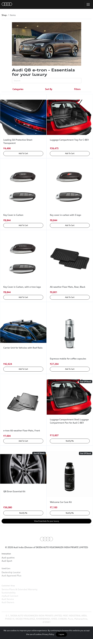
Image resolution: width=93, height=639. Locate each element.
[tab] (18, 89)
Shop (4, 15)
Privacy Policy (48, 634)
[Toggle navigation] (88, 4)
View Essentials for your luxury (46, 521)
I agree (61, 634)
